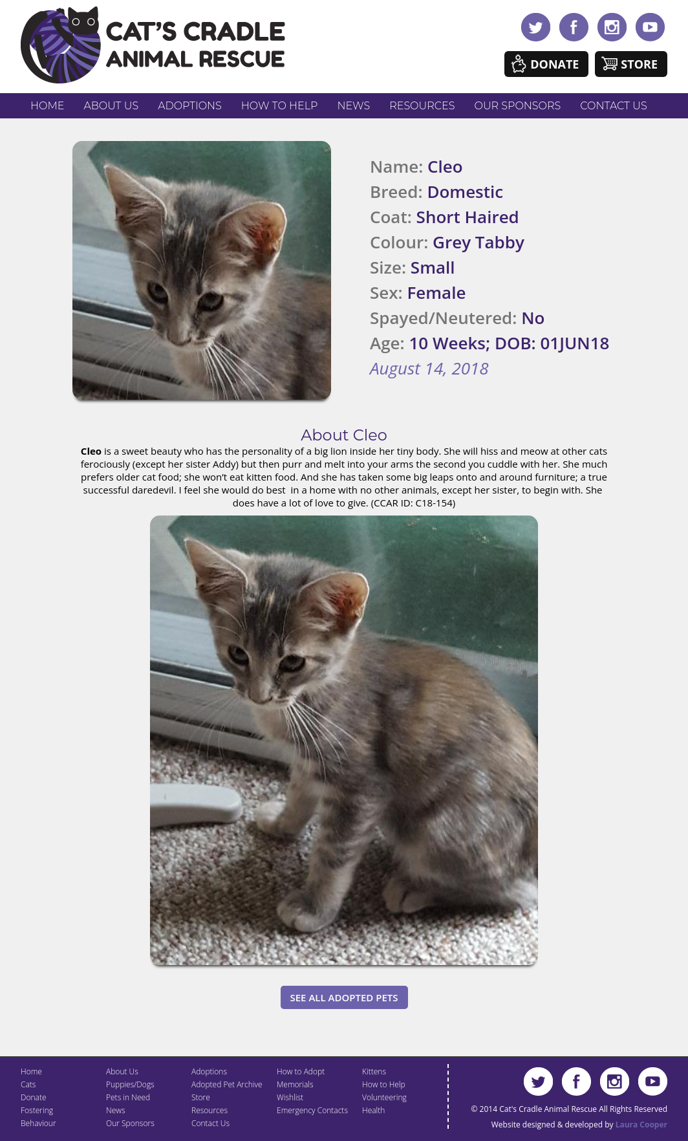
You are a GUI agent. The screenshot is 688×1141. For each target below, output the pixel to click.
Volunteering (384, 1097)
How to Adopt (301, 1071)
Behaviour (38, 1123)
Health (373, 1110)
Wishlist (290, 1097)
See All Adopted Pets (344, 997)
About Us (110, 106)
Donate (554, 64)
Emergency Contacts (312, 1110)
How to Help (279, 106)
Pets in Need (128, 1097)
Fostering (37, 1110)
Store (639, 64)
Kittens (374, 1071)
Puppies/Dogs (130, 1084)
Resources (422, 106)
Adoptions (190, 106)
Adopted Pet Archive (227, 1084)
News (354, 106)
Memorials (295, 1084)
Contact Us (613, 106)
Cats (28, 1084)
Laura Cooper (641, 1124)
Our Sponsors (518, 106)
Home (47, 106)
